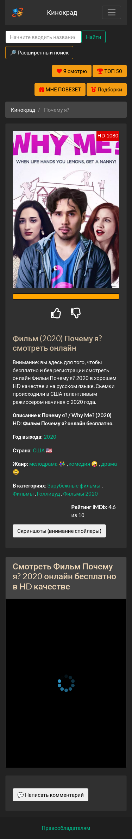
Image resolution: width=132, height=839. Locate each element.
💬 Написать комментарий (50, 795)
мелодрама (44, 463)
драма (109, 463)
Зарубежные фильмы (75, 485)
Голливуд (49, 493)
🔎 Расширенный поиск (39, 52)
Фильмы (24, 493)
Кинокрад (62, 12)
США (39, 450)
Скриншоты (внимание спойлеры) (59, 531)
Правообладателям (66, 828)
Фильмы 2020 (80, 493)
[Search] (43, 37)
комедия (80, 463)
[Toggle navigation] (111, 12)
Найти (93, 37)
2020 (50, 436)
